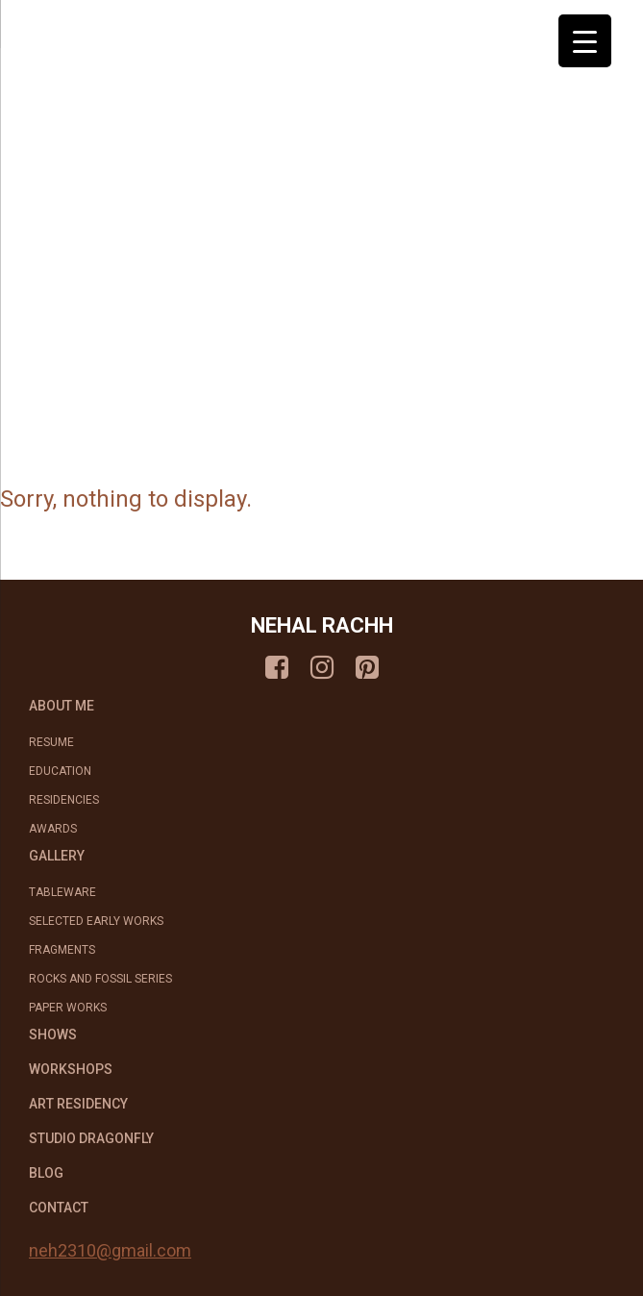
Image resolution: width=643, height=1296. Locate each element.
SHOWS (53, 1034)
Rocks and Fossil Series (100, 978)
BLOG (46, 1173)
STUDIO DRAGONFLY (91, 1138)
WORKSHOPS (70, 1069)
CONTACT (58, 1207)
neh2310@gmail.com (110, 1250)
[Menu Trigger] (584, 40)
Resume (51, 742)
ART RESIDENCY (78, 1103)
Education (60, 771)
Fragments (62, 950)
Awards (53, 828)
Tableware (62, 892)
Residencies (64, 800)
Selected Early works (96, 921)
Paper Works (68, 1007)
